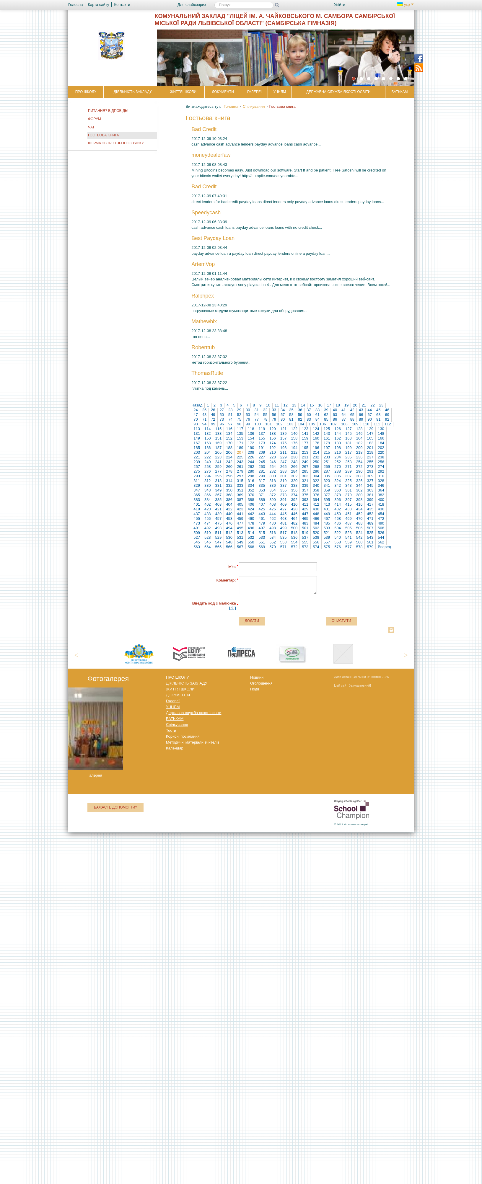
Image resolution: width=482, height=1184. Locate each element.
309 (370, 476)
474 (207, 523)
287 (327, 471)
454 (381, 514)
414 (337, 504)
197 (327, 447)
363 (370, 490)
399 (370, 499)
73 (222, 419)
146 (359, 433)
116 (229, 429)
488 (359, 523)
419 (196, 509)
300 (272, 476)
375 (305, 495)
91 (378, 419)
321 (305, 481)
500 (294, 528)
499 (283, 528)
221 (196, 457)
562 (381, 542)
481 (283, 523)
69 (387, 414)
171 (240, 443)
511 (218, 532)
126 (337, 429)
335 (261, 485)
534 (272, 537)
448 (316, 514)
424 (251, 509)
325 (348, 481)
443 (261, 514)
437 (196, 514)
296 (229, 476)
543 (370, 537)
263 (261, 466)
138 (272, 433)
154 (251, 438)
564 (207, 547)
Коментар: (226, 580)
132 (207, 433)
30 (248, 410)
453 (370, 514)
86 (335, 419)
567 (240, 547)
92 (387, 419)
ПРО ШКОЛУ (86, 92)
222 (207, 457)
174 (272, 443)
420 (207, 509)
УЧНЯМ (279, 92)
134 (229, 433)
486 (337, 523)
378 (337, 495)
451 (348, 514)
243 (240, 462)
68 (378, 414)
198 (337, 447)
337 (283, 485)
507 (370, 528)
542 (359, 537)
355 (283, 490)
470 (359, 518)
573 (305, 547)
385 (218, 499)
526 (381, 532)
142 (316, 433)
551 (261, 542)
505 (348, 528)
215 (327, 452)
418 (381, 504)
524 (359, 532)
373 (283, 495)
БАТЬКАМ (400, 92)
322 (316, 481)
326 (359, 481)
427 (283, 509)
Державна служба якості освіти (338, 92)
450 (337, 514)
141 (305, 433)
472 (381, 518)
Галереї (254, 92)
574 (316, 547)
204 (207, 452)
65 (352, 414)
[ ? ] (232, 608)
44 (370, 410)
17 (329, 405)
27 (222, 410)
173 (261, 443)
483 (305, 523)
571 (283, 547)
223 (218, 457)
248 (294, 462)
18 (338, 405)
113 (196, 429)
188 (229, 447)
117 (240, 429)
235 (348, 457)
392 (294, 499)
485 (327, 523)
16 (320, 405)
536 (294, 537)
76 (248, 419)
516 (272, 532)
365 (196, 495)
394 (316, 499)
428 (294, 509)
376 (316, 495)
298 (251, 476)
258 (207, 466)
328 (381, 481)
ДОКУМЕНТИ (223, 92)
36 (300, 410)
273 (370, 466)
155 (261, 438)
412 (316, 504)
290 (359, 471)
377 (327, 495)
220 (381, 452)
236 (359, 457)
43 (361, 410)
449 (327, 514)
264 (272, 466)
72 (213, 419)
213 (305, 452)
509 (196, 532)
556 (316, 542)
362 (359, 490)
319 (283, 481)
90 (370, 419)
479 (261, 523)
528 (207, 537)
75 (239, 419)
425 (261, 509)
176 (294, 443)
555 (305, 542)
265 (283, 466)
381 (370, 495)
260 (229, 466)
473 (196, 523)
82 (300, 419)
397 (348, 499)
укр (405, 4)
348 (207, 490)
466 (316, 518)
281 (261, 471)
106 (323, 424)
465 (305, 518)
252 (337, 462)
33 (274, 410)
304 (316, 476)
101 (268, 424)
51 (230, 414)
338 (294, 485)
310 (381, 476)
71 (204, 419)
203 (196, 452)
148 (381, 433)
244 (251, 462)
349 (218, 490)
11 (277, 405)
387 (240, 499)
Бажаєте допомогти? (115, 807)
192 (272, 447)
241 (218, 462)
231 (305, 457)
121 (283, 429)
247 (283, 462)
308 (359, 476)
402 (207, 504)
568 (251, 547)
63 (335, 414)
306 (337, 476)
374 (294, 495)
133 (218, 433)
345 (370, 485)
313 (218, 481)
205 (218, 452)
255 (370, 462)
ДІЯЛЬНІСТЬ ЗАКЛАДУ (133, 92)
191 (261, 447)
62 (326, 414)
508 (381, 528)
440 (229, 514)
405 (240, 504)
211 (283, 452)
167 (196, 443)
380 (359, 495)
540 (337, 537)
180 (337, 443)
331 (218, 485)
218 (359, 452)
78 (265, 419)
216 (337, 452)
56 (274, 414)
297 (240, 476)
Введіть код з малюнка (214, 605)
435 (370, 509)
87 (343, 419)
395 (327, 499)
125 (327, 429)
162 (337, 438)
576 (337, 547)
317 (261, 481)
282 (272, 471)
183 (370, 443)
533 (261, 537)
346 (381, 485)
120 (272, 429)
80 (283, 419)
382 (381, 495)
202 (381, 447)
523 (348, 532)
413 (327, 504)
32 (265, 410)
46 (387, 410)
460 (251, 518)
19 (346, 405)
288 (337, 471)
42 (352, 410)
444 (272, 514)
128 (359, 429)
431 (327, 509)
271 (348, 466)
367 (218, 495)
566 (229, 547)
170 (229, 443)
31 (256, 410)
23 (381, 405)
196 (316, 447)
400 (381, 499)
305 (327, 476)
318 (272, 481)
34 (283, 410)
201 (370, 447)
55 (265, 414)
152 (229, 438)
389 (261, 499)
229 (283, 457)
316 (251, 481)
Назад (196, 405)
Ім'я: (231, 566)
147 (370, 433)
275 (196, 471)
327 (370, 481)
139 (283, 433)
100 (257, 424)
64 (343, 414)
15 (312, 405)
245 (261, 462)
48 (204, 414)
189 (240, 447)
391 (283, 499)
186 (207, 447)
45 (378, 410)
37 (309, 410)
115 (218, 429)
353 (261, 490)
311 (196, 481)
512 (229, 532)
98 (239, 424)
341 (327, 485)
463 (283, 518)
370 (251, 495)
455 (196, 518)
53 (248, 414)
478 (251, 523)
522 (337, 532)
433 (348, 509)
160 (316, 438)
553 (283, 542)
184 (381, 443)
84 (317, 419)
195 (305, 447)
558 (337, 542)
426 (272, 509)
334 (251, 485)
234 (337, 457)
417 (370, 504)
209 (261, 452)
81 (291, 419)
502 (316, 528)
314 (229, 481)
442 (251, 514)
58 (291, 414)
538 (316, 537)
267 (305, 466)
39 (326, 410)
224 (229, 457)
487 (348, 523)
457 (218, 518)
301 (283, 476)
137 (261, 433)
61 (317, 414)
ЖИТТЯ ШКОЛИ (183, 92)
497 (261, 528)
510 (207, 532)
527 (196, 537)
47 (195, 414)
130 (381, 429)
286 (316, 471)
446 (294, 514)
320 (294, 481)
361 (348, 490)
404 (229, 504)
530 (229, 537)
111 (377, 424)
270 (337, 466)
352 (251, 490)
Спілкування (254, 106)
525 (370, 532)
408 (272, 504)
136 (251, 433)
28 (230, 410)
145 (348, 433)
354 (272, 490)
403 (218, 504)
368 (229, 495)
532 (251, 537)
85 (326, 419)
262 (251, 466)
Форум (94, 119)
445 (283, 514)
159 (305, 438)
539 (327, 537)
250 (316, 462)
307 (348, 476)
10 (268, 405)
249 (305, 462)
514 (251, 532)
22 (372, 405)
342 (337, 485)
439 (218, 514)
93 (195, 424)
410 (294, 504)
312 (207, 481)
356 (294, 490)
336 (272, 485)
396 (337, 499)
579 (370, 547)
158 (294, 438)
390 (272, 499)
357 (305, 490)
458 (229, 518)
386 (229, 499)
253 (348, 462)
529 (218, 537)
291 (370, 471)
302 (294, 476)
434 (359, 509)
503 (327, 528)
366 (207, 495)
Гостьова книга (103, 135)
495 (240, 528)
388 (251, 499)
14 (303, 405)
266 (294, 466)
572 (294, 547)
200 (359, 447)
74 (230, 419)
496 (251, 528)
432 (337, 509)
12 (286, 405)
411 (305, 504)
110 (366, 424)
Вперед (384, 547)
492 (207, 528)
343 (348, 485)
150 (207, 438)
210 (272, 452)
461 (261, 518)
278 (229, 471)
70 (195, 419)
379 (348, 495)
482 (294, 523)
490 (381, 523)
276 (207, 471)
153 (240, 438)
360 (337, 490)
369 (240, 495)
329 (196, 485)
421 (218, 509)
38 (317, 410)
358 (316, 490)
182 (359, 443)
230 (294, 457)
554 (294, 542)
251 (327, 462)
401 (196, 504)
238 (381, 457)
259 (218, 466)
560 (359, 542)
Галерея (94, 775)
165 (370, 438)
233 (327, 457)
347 (196, 490)
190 (251, 447)
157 (283, 438)
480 (272, 523)
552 (272, 542)
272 (359, 466)
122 (294, 429)
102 (279, 424)
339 (305, 485)
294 (207, 476)
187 (218, 447)
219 (370, 452)
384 (207, 499)
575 (327, 547)
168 (207, 443)
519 (305, 532)
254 (359, 462)
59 (300, 414)
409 (283, 504)
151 (218, 438)
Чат (91, 127)
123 (305, 429)
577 (348, 547)
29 (239, 410)
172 (251, 443)
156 (272, 438)
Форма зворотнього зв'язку (116, 143)
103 (290, 424)
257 (196, 466)
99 (248, 424)
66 (361, 414)
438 (207, 514)
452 (359, 514)
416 (359, 504)
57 (283, 414)
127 (348, 429)
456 (207, 518)
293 (196, 476)
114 (207, 429)
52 (239, 414)
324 (337, 481)
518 (294, 532)
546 (207, 542)
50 (222, 414)
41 (343, 410)
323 (327, 481)
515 (261, 532)
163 (348, 438)
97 (230, 424)
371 (261, 495)
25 (204, 410)
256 (381, 462)
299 (261, 476)
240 (207, 462)
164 (359, 438)
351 (240, 490)
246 (272, 462)
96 (222, 424)
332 (229, 485)
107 (333, 424)
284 (294, 471)
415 (348, 504)
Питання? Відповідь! (108, 111)
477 (240, 523)
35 (291, 410)
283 (283, 471)
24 (195, 410)
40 (335, 410)
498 (272, 528)
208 (251, 452)
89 (361, 419)
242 (229, 462)
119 (261, 429)
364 (381, 490)
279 (240, 471)
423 (240, 509)
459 (240, 518)
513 (240, 532)
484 (316, 523)
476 (229, 523)
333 (240, 485)
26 (213, 410)
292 (381, 471)
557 (327, 542)
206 (229, 452)
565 (218, 547)
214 (316, 452)
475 (218, 523)
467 (327, 518)
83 (309, 419)
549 (240, 542)
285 (305, 471)
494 (229, 528)
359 (327, 490)
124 (316, 429)
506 (359, 528)
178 (316, 443)
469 (348, 518)
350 (229, 490)
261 (240, 466)
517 (283, 532)
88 (352, 419)
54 (256, 414)
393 (305, 499)
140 (294, 433)
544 (381, 537)
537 (305, 537)
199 (348, 447)
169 (218, 443)
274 (381, 466)
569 (261, 547)
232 (316, 457)
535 (283, 537)
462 (272, 518)
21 (364, 405)
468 (337, 518)
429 (305, 509)
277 (218, 471)
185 (196, 447)
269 (327, 466)
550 (251, 542)
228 (272, 457)
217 (348, 452)
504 (337, 528)
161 (327, 438)
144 (337, 433)
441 (240, 514)
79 (274, 419)
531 (240, 537)
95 (213, 424)
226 (251, 457)
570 (272, 547)
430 (316, 509)
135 (240, 433)
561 (370, 542)
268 (316, 466)
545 (196, 542)
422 (229, 509)
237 (370, 457)
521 (327, 532)
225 (240, 457)
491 (196, 528)
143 (327, 433)
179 (327, 443)
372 (272, 495)
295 (218, 476)
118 (251, 429)
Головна (231, 106)
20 (355, 405)
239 (196, 462)
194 (294, 447)
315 (240, 481)
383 (196, 499)
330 (207, 485)
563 (196, 547)
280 (251, 471)
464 (294, 518)
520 (316, 532)
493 (218, 528)
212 (294, 452)
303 (305, 476)
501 (305, 528)
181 (348, 443)
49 (213, 414)
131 (196, 433)
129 (370, 429)
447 (305, 514)
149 (196, 438)
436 (381, 509)
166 (381, 438)
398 (359, 499)
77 (256, 419)
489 (370, 523)
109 (355, 424)
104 (301, 424)
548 (229, 542)
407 (261, 504)
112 (388, 424)
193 (283, 447)
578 (359, 547)
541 (348, 537)
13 (294, 405)
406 (251, 504)
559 (348, 542)
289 (348, 471)
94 (204, 424)
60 (309, 414)
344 (359, 485)
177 (305, 443)
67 (370, 414)
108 (344, 424)
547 (218, 542)
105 (312, 424)
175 (283, 443)
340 (316, 485)
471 (370, 518)
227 (261, 457)
